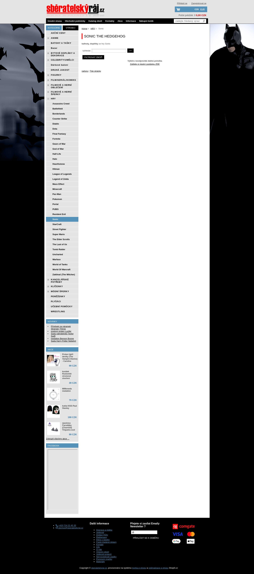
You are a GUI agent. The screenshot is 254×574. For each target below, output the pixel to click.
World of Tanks (60, 264)
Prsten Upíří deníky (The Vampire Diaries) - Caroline (69, 357)
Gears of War (58, 144)
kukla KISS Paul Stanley (69, 407)
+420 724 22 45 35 (66, 525)
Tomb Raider (58, 249)
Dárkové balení (59, 65)
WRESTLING (58, 311)
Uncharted (57, 254)
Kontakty (109, 21)
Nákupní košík (146, 21)
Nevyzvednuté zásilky (106, 557)
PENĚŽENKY (58, 296)
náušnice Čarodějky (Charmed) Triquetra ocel (68, 426)
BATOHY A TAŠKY (61, 43)
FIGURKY (56, 75)
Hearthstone (58, 164)
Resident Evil (59, 214)
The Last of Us (59, 244)
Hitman (56, 169)
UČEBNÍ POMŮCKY (62, 306)
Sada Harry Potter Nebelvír (63, 341)
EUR (202, 9)
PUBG (55, 209)
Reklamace (101, 537)
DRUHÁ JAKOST (60, 70)
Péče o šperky (103, 539)
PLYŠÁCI (56, 301)
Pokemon (57, 199)
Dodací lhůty (102, 535)
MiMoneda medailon (67, 390)
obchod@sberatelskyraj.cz (69, 528)
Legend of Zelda (60, 179)
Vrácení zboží (102, 552)
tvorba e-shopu (139, 568)
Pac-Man (56, 194)
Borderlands (58, 113)
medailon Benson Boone (62, 338)
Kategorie (54, 28)
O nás (99, 549)
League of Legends (62, 174)
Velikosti (100, 532)
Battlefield (57, 108)
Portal (55, 204)
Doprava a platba (104, 530)
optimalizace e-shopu (158, 568)
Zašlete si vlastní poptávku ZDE (145, 64)
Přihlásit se (182, 3)
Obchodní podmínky (75, 21)
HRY (53, 98)
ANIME (54, 38)
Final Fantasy (59, 134)
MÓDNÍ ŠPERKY (60, 291)
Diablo (55, 124)
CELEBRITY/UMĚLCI (62, 60)
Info (98, 547)
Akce (120, 21)
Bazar (54, 48)
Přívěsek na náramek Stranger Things (61, 327)
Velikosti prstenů (104, 554)
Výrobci (70, 28)
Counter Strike (59, 119)
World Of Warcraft (61, 269)
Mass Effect (58, 184)
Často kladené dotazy (106, 542)
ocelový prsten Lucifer (61, 331)
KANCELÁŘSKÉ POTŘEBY (60, 280)
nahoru (85, 71)
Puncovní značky (104, 559)
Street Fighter (59, 229)
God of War (58, 149)
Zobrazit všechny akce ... (57, 439)
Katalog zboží (95, 21)
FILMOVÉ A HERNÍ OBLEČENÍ (61, 86)
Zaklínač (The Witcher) (63, 274)
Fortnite (56, 139)
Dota (54, 129)
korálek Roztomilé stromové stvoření (66, 374)
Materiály (100, 561)
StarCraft (57, 224)
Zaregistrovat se (198, 3)
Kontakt (99, 544)
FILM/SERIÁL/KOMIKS (63, 80)
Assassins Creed (60, 103)
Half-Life (56, 154)
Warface (56, 259)
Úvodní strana (55, 21)
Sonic (55, 219)
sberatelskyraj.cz (99, 568)
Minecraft (57, 189)
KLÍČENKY (57, 286)
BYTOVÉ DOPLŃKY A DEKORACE (63, 54)
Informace (131, 21)
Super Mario (58, 234)
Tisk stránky (95, 71)
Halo (54, 159)
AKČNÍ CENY (58, 33)
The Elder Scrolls (61, 239)
